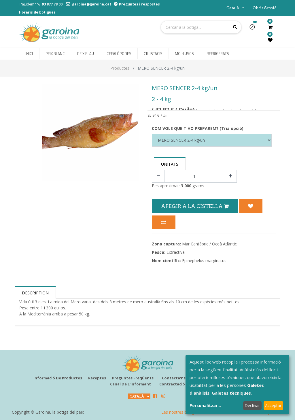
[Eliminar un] (158, 176)
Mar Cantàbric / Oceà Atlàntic (209, 244)
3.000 (186, 185)
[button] (254, 28)
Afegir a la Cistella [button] (194, 206)
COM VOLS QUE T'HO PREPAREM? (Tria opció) (197, 128)
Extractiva (176, 252)
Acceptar (273, 405)
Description (35, 293)
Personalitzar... (205, 405)
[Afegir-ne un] (230, 176)
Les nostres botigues (181, 412)
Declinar (252, 405)
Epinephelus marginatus (204, 260)
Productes (119, 68)
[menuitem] (29, 54)
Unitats (169, 164)
